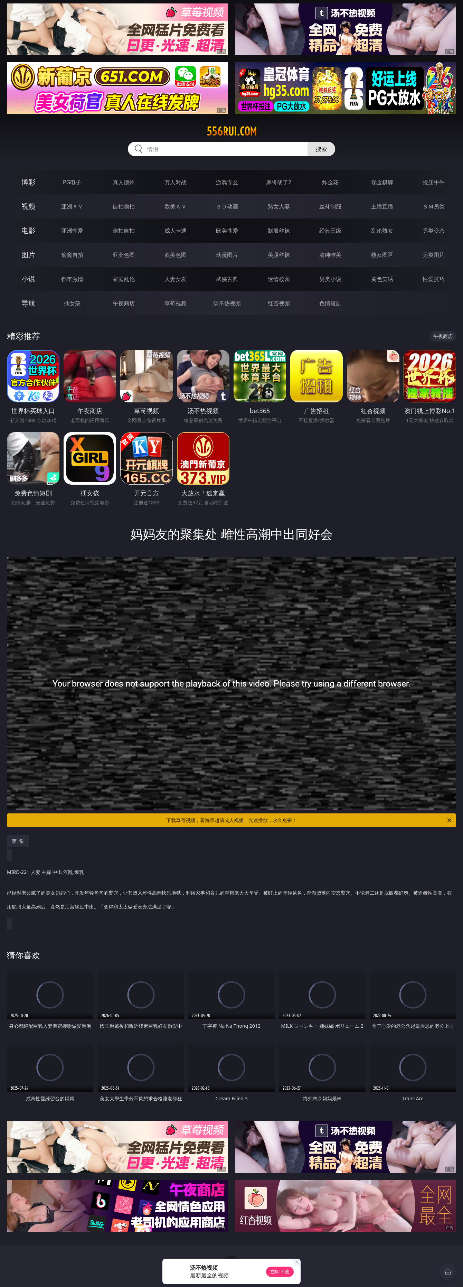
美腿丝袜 (279, 255)
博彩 (28, 182)
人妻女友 (175, 279)
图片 (28, 254)
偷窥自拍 (72, 255)
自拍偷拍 (124, 206)
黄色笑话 (382, 279)
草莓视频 (175, 303)
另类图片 (434, 255)
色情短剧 (330, 303)
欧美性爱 (227, 230)
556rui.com (232, 131)
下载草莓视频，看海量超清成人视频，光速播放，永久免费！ (309, 820)
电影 (28, 230)
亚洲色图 (124, 255)
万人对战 (175, 182)
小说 (28, 278)
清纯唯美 (330, 255)
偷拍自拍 (124, 230)
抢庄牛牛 (434, 182)
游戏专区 (227, 182)
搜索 (321, 149)
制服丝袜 (279, 230)
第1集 (18, 841)
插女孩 (72, 303)
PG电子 (72, 182)
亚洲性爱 (72, 230)
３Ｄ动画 (227, 206)
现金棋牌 (382, 182)
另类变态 (434, 230)
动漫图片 (227, 255)
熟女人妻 (279, 206)
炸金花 (330, 182)
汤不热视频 (227, 303)
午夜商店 (124, 303)
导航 (28, 303)
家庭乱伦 (124, 279)
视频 (28, 206)
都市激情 (72, 279)
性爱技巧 (434, 279)
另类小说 (330, 279)
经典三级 (330, 230)
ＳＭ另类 (434, 206)
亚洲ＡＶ (72, 206)
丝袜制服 (330, 206)
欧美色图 (175, 255)
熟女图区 (382, 255)
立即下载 (280, 1271)
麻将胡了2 (278, 182)
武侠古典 (227, 279)
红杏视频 (279, 303)
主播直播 (382, 206)
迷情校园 (279, 279)
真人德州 (124, 182)
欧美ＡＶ (175, 206)
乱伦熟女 (382, 230)
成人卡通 (175, 230)
